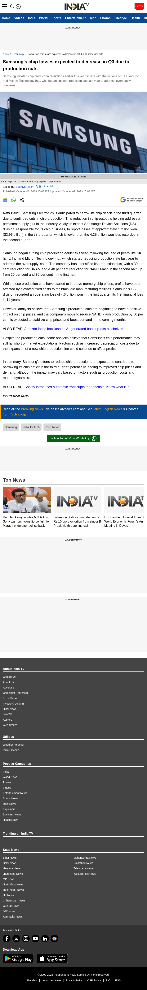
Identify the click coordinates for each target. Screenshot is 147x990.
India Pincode (11, 750)
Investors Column (13, 703)
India (31, 18)
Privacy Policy (74, 980)
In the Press (10, 698)
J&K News (9, 911)
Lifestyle (120, 18)
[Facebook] (7, 938)
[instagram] (26, 938)
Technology (18, 54)
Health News (10, 819)
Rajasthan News (83, 863)
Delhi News (9, 863)
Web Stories (10, 725)
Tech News (52, 427)
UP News (8, 895)
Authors (7, 719)
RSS (118, 980)
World (43, 18)
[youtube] (35, 938)
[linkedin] (45, 938)
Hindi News (9, 708)
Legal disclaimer (51, 980)
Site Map (31, 980)
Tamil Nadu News (13, 889)
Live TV (7, 714)
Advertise (8, 687)
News (6, 54)
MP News (8, 879)
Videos (19, 18)
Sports (56, 18)
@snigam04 (46, 186)
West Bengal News (85, 873)
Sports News (10, 798)
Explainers (9, 809)
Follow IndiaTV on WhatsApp (73, 438)
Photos (105, 18)
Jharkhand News (13, 873)
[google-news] (54, 938)
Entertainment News (15, 793)
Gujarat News (11, 905)
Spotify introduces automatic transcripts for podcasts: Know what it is (76, 387)
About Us (8, 682)
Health (135, 18)
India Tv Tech (31, 427)
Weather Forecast (13, 744)
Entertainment (75, 18)
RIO (108, 980)
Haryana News (11, 868)
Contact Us (9, 676)
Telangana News (83, 868)
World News (10, 777)
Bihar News (10, 857)
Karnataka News (13, 916)
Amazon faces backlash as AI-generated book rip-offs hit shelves (73, 329)
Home (6, 18)
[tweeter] (16, 938)
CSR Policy (94, 980)
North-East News (13, 884)
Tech (92, 18)
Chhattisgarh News (14, 900)
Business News (12, 814)
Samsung (11, 427)
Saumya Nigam (25, 186)
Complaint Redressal (15, 692)
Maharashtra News (85, 857)
